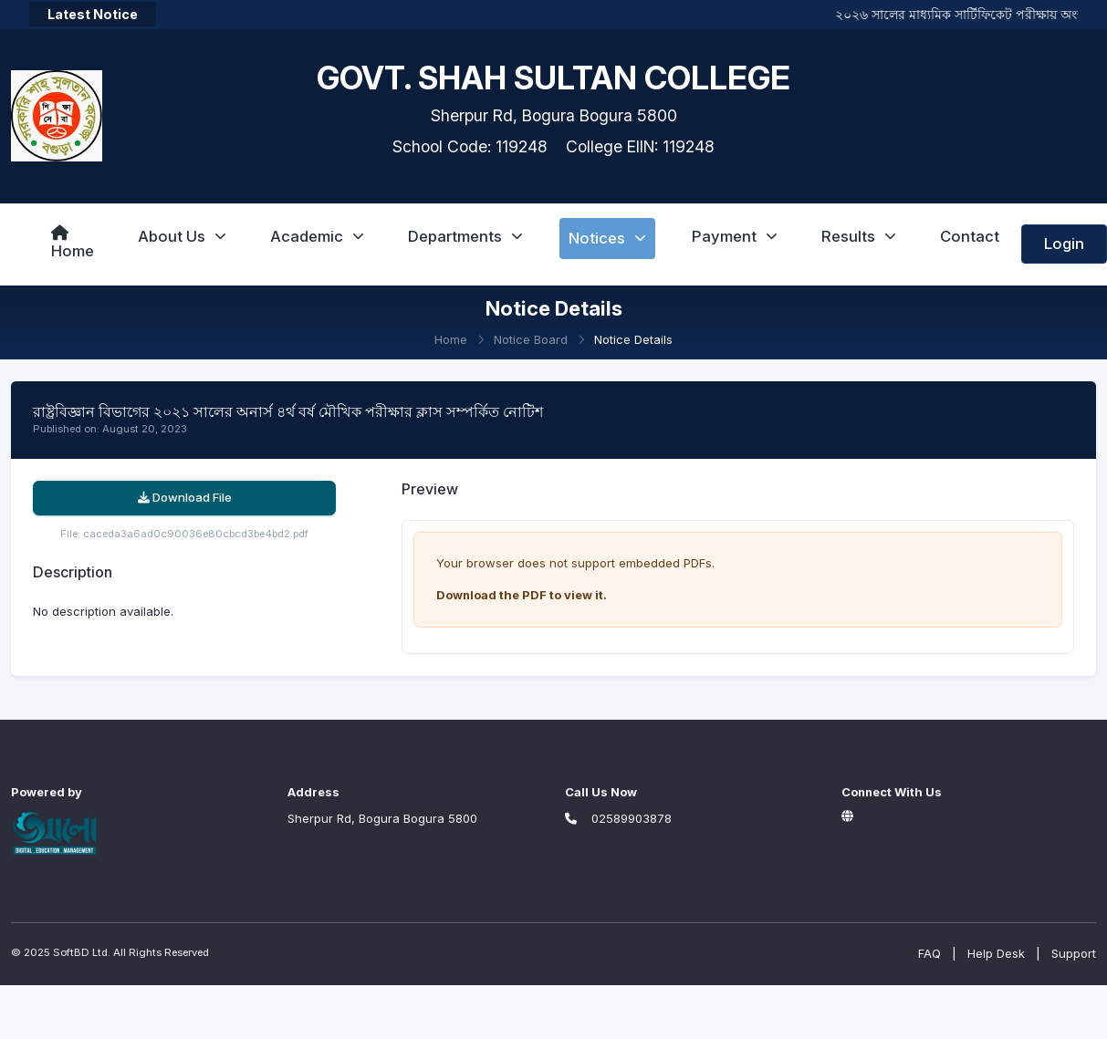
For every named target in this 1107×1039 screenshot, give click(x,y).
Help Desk (996, 953)
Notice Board (531, 339)
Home (72, 243)
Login (1064, 243)
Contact (969, 236)
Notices (607, 238)
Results (858, 236)
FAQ (929, 953)
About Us (182, 236)
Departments (465, 236)
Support (1073, 953)
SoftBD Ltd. (81, 952)
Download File (185, 497)
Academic (317, 236)
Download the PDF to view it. (521, 594)
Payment (735, 236)
